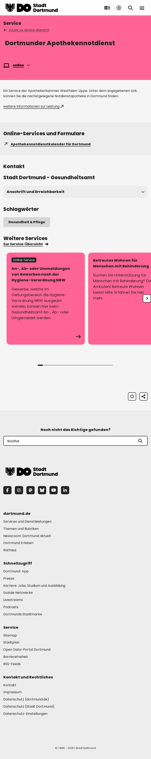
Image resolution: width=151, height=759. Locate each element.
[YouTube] (53, 490)
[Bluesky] (42, 490)
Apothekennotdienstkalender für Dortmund (47, 144)
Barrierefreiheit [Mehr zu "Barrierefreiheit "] (15, 656)
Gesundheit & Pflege (26, 222)
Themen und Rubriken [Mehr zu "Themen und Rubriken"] (21, 528)
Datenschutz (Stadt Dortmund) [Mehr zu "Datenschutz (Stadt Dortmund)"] (28, 706)
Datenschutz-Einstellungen (25, 714)
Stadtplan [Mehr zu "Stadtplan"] (11, 642)
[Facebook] (7, 490)
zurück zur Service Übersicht (26, 30)
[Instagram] (19, 490)
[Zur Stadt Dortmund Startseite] (31, 8)
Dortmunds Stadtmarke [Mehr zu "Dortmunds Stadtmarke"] (22, 614)
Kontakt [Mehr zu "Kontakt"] (9, 685)
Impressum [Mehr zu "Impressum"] (12, 692)
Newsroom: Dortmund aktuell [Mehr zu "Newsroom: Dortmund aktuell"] (27, 536)
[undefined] (147, 298)
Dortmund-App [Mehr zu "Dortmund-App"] (16, 571)
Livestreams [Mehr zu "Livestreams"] (13, 599)
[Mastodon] (30, 490)
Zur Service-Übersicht (25, 244)
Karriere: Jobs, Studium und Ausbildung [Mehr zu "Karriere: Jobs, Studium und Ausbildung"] (34, 585)
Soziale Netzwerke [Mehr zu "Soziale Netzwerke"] (18, 592)
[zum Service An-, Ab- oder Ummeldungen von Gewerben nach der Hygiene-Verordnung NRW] (46, 299)
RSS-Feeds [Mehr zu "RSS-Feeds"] (12, 664)
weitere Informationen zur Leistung (33, 106)
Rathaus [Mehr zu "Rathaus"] (9, 550)
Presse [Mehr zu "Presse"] (8, 578)
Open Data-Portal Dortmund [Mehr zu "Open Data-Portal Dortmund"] (26, 649)
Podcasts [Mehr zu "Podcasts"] (10, 607)
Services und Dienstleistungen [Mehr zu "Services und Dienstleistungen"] (27, 521)
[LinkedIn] (65, 490)
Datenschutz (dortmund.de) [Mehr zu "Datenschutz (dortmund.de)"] (26, 699)
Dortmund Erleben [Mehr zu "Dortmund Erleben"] (18, 543)
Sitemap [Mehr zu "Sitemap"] (10, 635)
